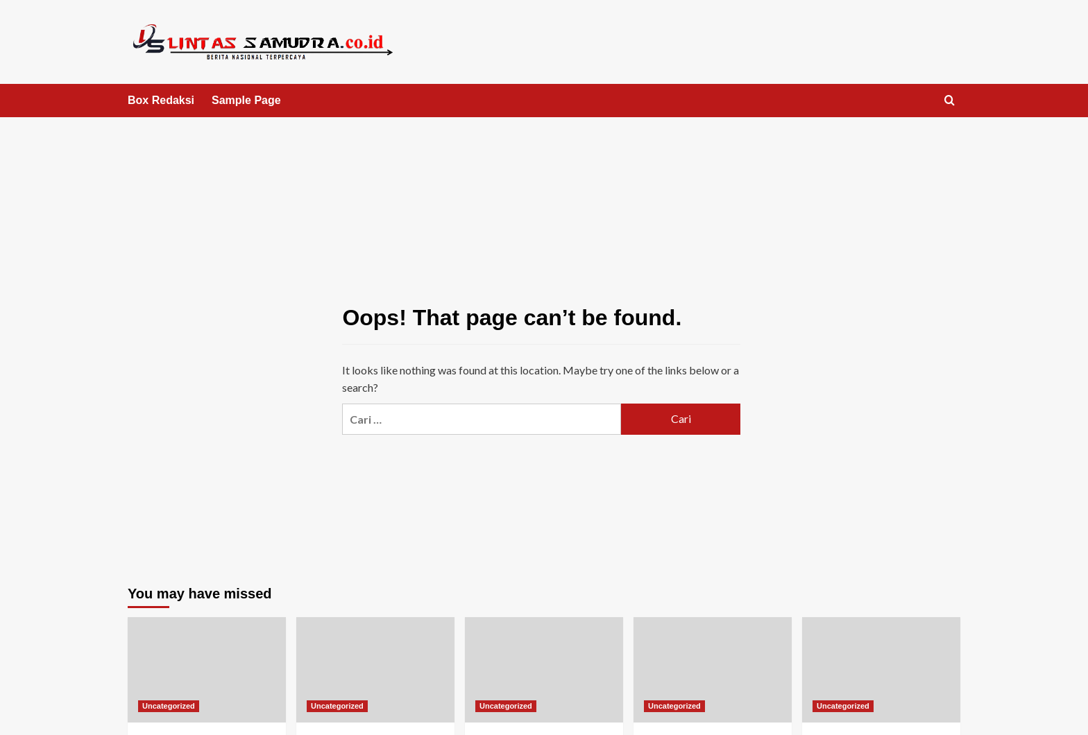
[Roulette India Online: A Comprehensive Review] (544, 670)
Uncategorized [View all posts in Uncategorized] (168, 706)
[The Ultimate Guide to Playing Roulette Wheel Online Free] (207, 670)
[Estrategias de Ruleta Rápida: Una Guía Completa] (881, 670)
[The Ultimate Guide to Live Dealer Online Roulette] (713, 670)
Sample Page (246, 100)
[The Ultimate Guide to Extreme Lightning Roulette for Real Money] (375, 670)
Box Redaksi (161, 100)
